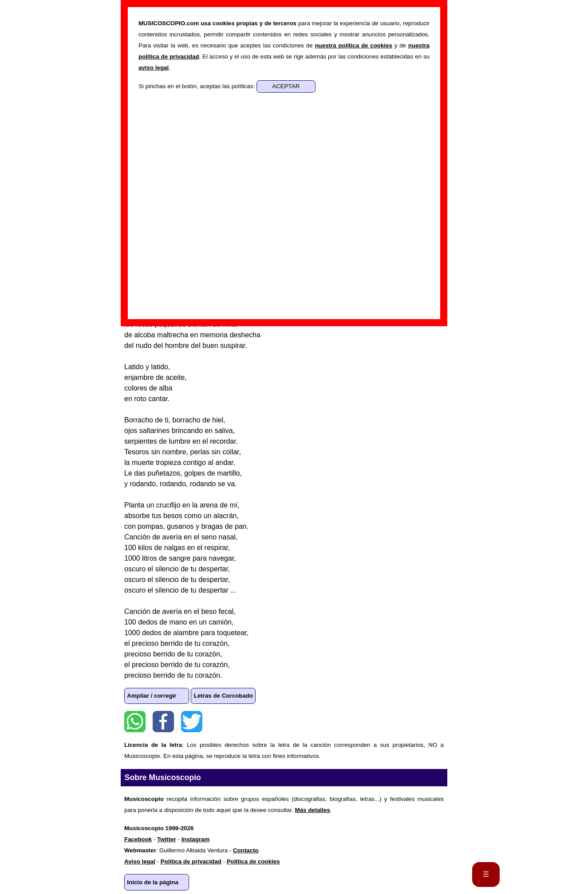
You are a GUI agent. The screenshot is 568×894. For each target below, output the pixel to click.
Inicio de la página (152, 882)
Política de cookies (253, 861)
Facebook (163, 721)
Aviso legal (139, 861)
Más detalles (312, 810)
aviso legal (153, 67)
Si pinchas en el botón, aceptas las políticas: (197, 86)
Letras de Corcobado (223, 695)
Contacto (246, 850)
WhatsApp (135, 721)
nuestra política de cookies (353, 45)
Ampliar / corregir (151, 695)
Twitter (191, 721)
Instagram (195, 839)
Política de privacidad (191, 861)
